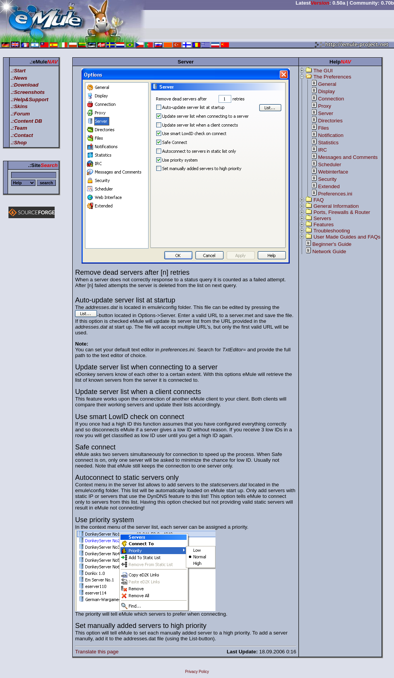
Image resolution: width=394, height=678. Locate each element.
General (327, 84)
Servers (322, 218)
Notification (331, 135)
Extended (329, 186)
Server (325, 113)
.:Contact (22, 135)
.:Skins (19, 106)
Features (324, 224)
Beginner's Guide (332, 244)
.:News (19, 78)
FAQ (319, 200)
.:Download (24, 85)
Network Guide (329, 251)
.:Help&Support (29, 99)
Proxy (324, 106)
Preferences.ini (335, 194)
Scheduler (329, 164)
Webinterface (333, 172)
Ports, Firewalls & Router (342, 212)
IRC (322, 150)
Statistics (328, 142)
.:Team (19, 128)
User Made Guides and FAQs (347, 237)
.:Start (18, 70)
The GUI (322, 70)
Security (327, 179)
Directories (330, 121)
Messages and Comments (348, 157)
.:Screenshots (28, 92)
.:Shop (19, 142)
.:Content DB (26, 121)
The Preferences (332, 77)
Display (326, 91)
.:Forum (20, 114)
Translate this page (97, 652)
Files (323, 128)
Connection (331, 99)
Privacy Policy (197, 672)
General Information (336, 206)
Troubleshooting (331, 231)
